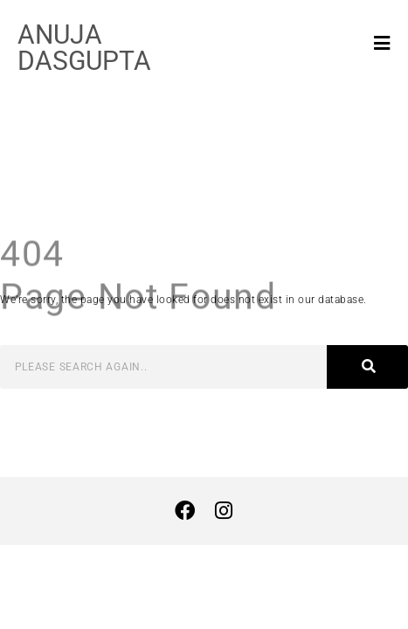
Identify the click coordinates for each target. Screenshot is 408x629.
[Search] (367, 367)
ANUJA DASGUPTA (84, 47)
